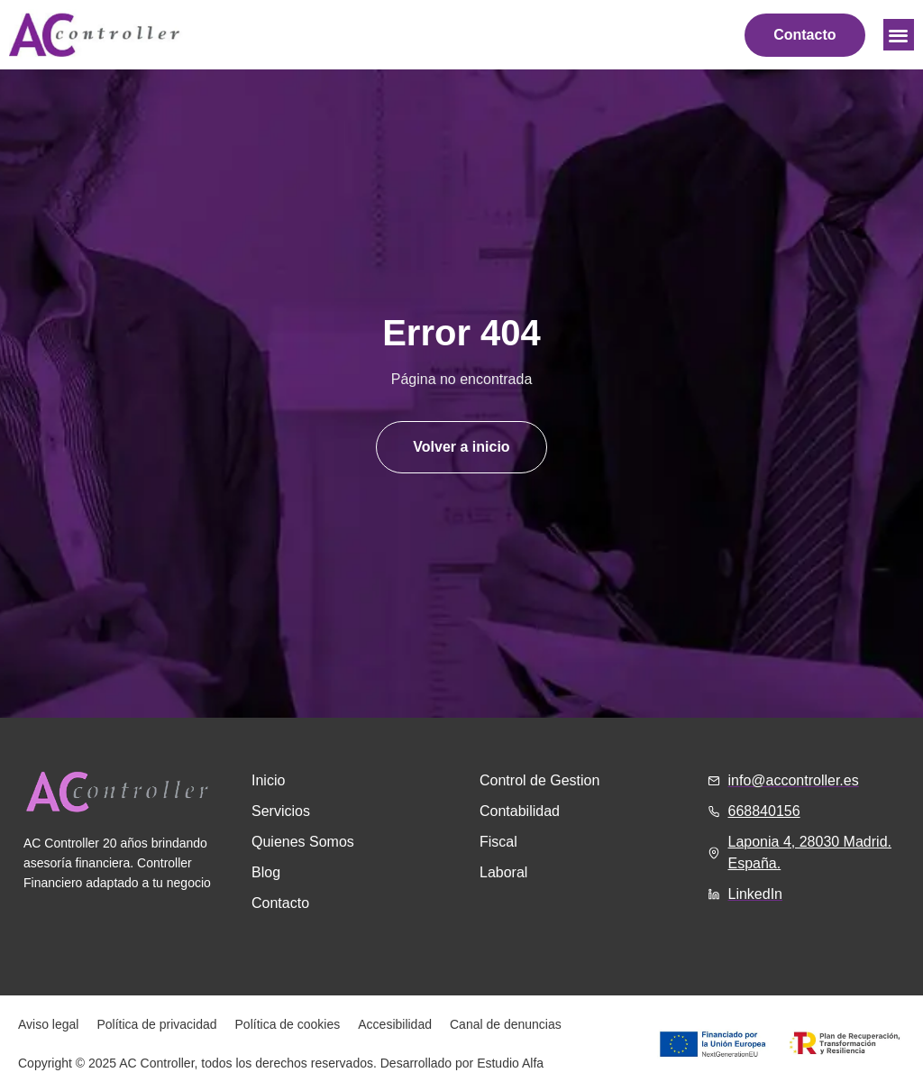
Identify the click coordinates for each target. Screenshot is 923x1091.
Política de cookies (288, 1024)
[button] (899, 34)
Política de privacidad (156, 1024)
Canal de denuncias (506, 1024)
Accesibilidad (395, 1024)
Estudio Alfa (510, 1063)
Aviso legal (48, 1024)
